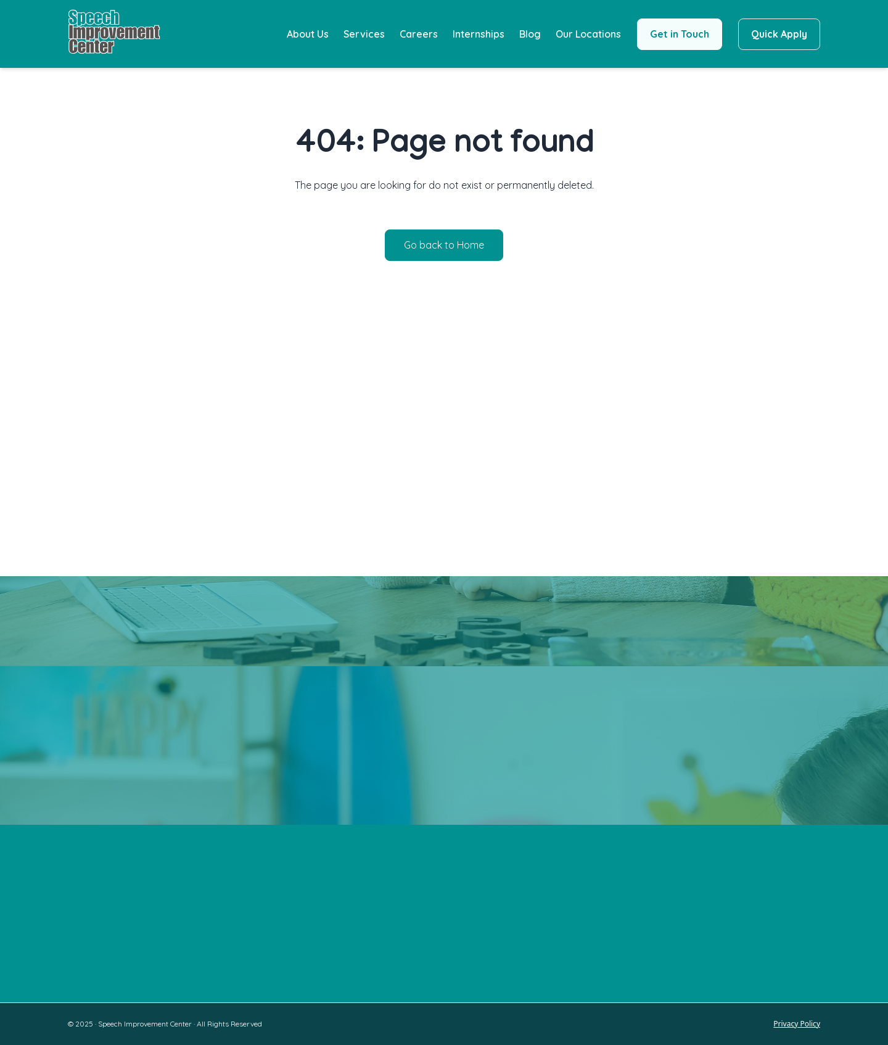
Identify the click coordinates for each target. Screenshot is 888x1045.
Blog (530, 34)
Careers (419, 34)
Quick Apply (779, 34)
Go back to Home (444, 245)
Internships (478, 34)
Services (364, 34)
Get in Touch (679, 34)
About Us (308, 34)
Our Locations (588, 34)
